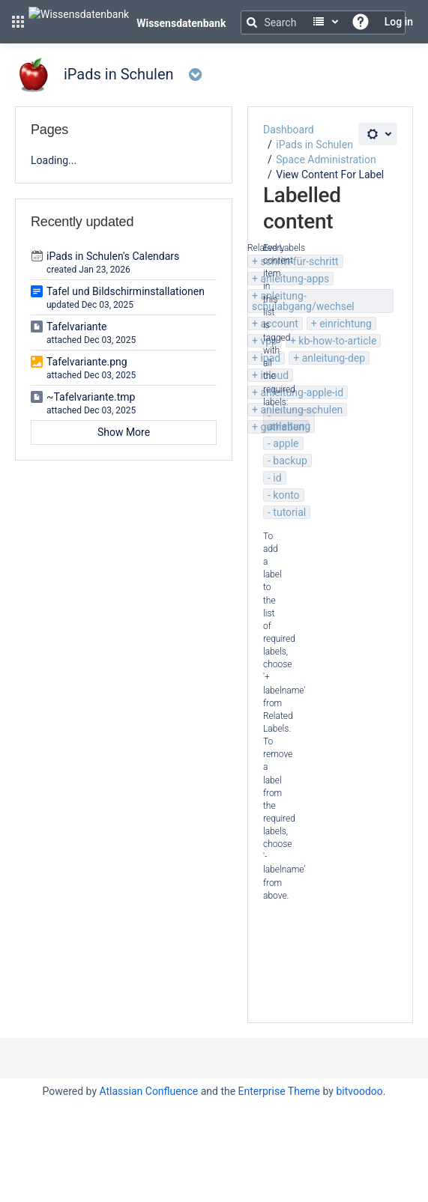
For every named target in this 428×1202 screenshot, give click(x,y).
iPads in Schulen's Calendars (112, 256)
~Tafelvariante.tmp (90, 397)
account (279, 324)
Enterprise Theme (279, 1091)
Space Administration (326, 160)
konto (286, 495)
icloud (274, 375)
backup (290, 461)
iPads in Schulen (314, 145)
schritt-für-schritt (299, 261)
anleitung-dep (334, 358)
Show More (123, 432)
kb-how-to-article (337, 341)
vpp (268, 341)
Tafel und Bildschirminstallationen (125, 291)
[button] (17, 22)
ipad (270, 358)
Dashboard (288, 130)
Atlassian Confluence (148, 1091)
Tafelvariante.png (86, 362)
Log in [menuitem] (399, 22)
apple (285, 443)
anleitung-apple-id (301, 392)
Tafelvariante (76, 327)
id (277, 478)
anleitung (289, 426)
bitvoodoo (359, 1091)
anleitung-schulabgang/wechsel (303, 301)
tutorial (289, 512)
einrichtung (345, 324)
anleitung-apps (294, 279)
